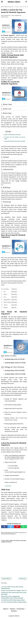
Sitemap (12, 608)
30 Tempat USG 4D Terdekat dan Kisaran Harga (14, 138)
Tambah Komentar (4, 16)
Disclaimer (14, 611)
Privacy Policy (20, 608)
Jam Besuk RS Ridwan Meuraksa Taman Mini (14, 141)
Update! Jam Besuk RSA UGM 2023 (12, 134)
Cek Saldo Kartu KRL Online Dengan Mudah (13, 600)
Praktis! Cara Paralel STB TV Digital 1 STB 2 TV (14, 590)
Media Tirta (14, 2)
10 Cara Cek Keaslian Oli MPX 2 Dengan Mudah (13, 602)
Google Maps (8, 485)
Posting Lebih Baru (6, 578)
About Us (5, 608)
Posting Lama (22, 578)
